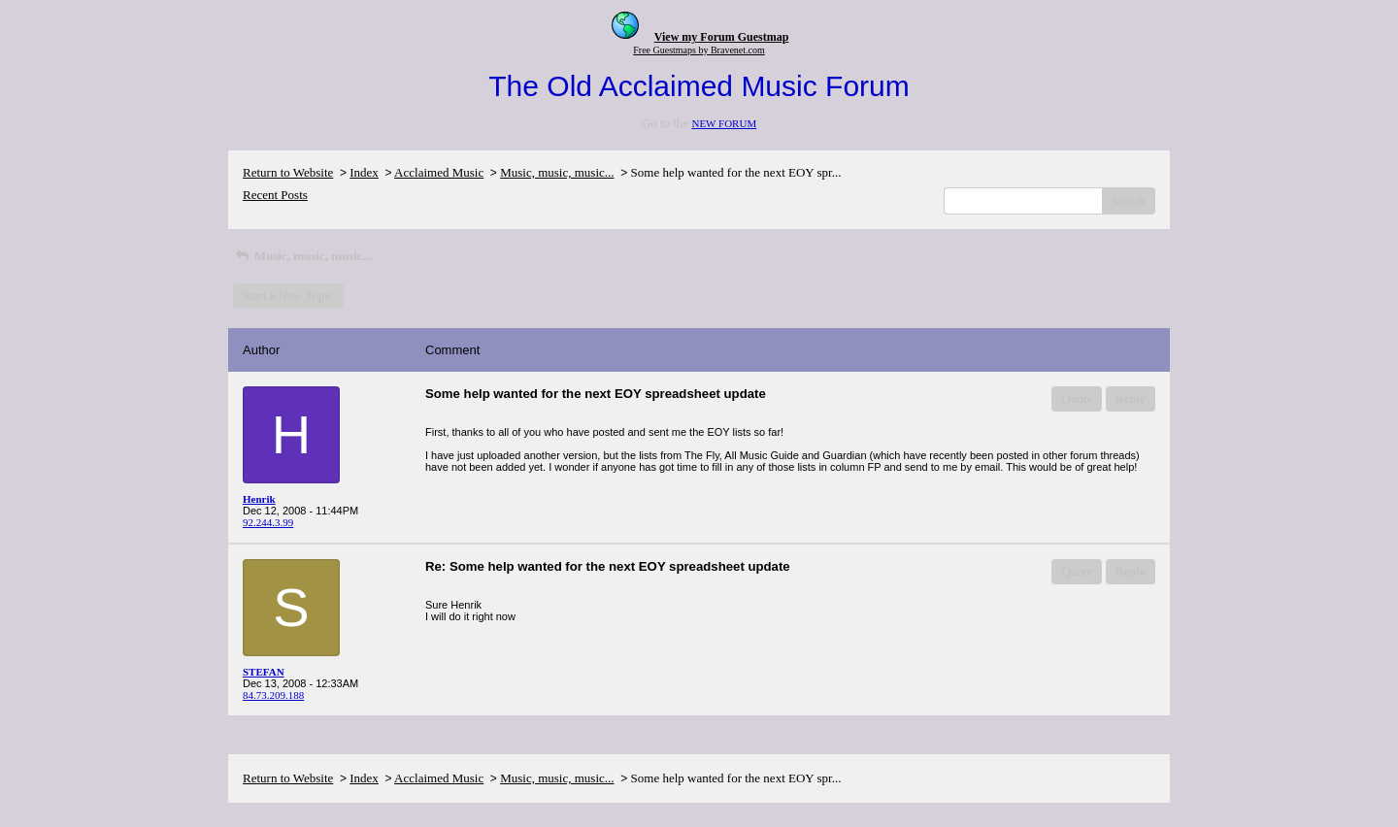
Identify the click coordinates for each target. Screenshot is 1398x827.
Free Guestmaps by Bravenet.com (699, 50)
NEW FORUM (723, 123)
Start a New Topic (288, 295)
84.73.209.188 (273, 695)
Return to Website (288, 172)
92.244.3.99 (268, 522)
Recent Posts (275, 194)
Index (364, 172)
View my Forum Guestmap (721, 37)
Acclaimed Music (438, 172)
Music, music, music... (557, 172)
